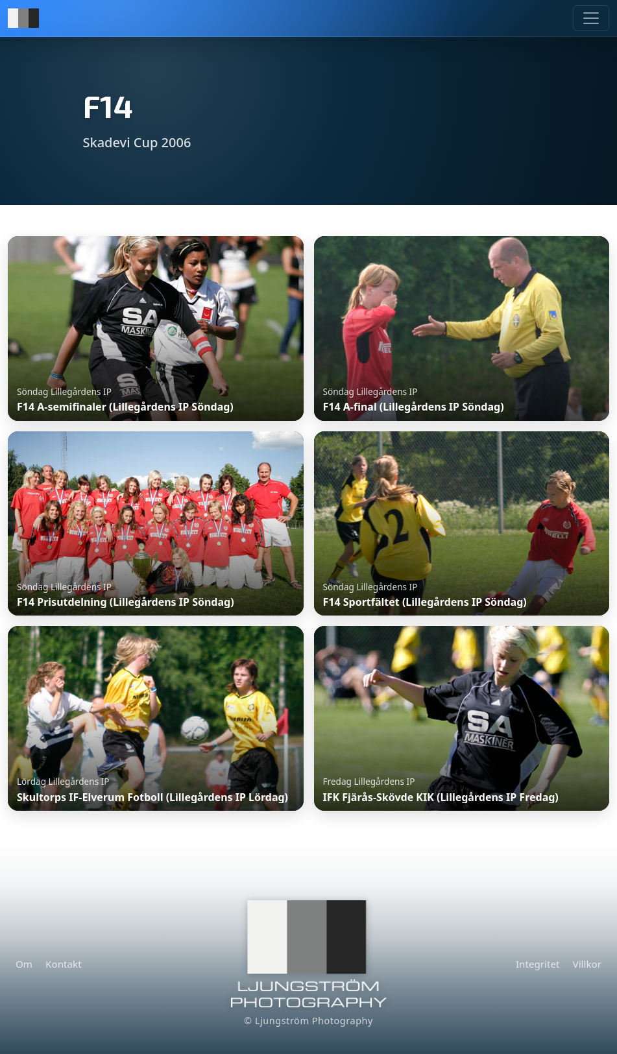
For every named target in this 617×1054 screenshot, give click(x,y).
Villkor (587, 963)
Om (24, 963)
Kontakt (63, 963)
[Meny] (591, 18)
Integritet (538, 963)
